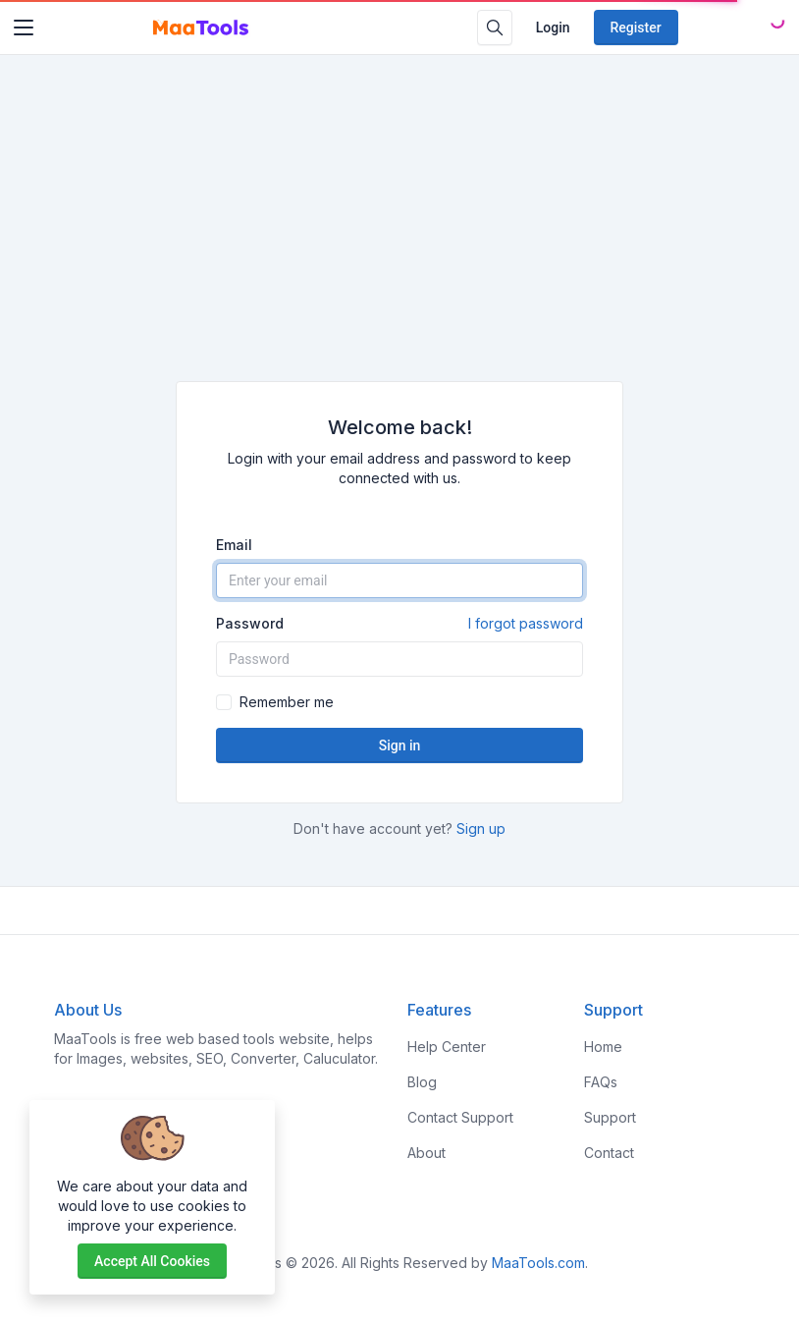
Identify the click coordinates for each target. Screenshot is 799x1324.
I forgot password (525, 623)
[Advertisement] (399, 233)
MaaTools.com (538, 1262)
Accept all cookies (152, 1261)
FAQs (600, 1082)
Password (399, 624)
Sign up (481, 828)
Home (603, 1046)
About (426, 1152)
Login (553, 27)
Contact (609, 1152)
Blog (422, 1082)
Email (234, 544)
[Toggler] (23, 27)
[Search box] (494, 27)
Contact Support (460, 1117)
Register (636, 27)
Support (610, 1117)
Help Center (446, 1046)
